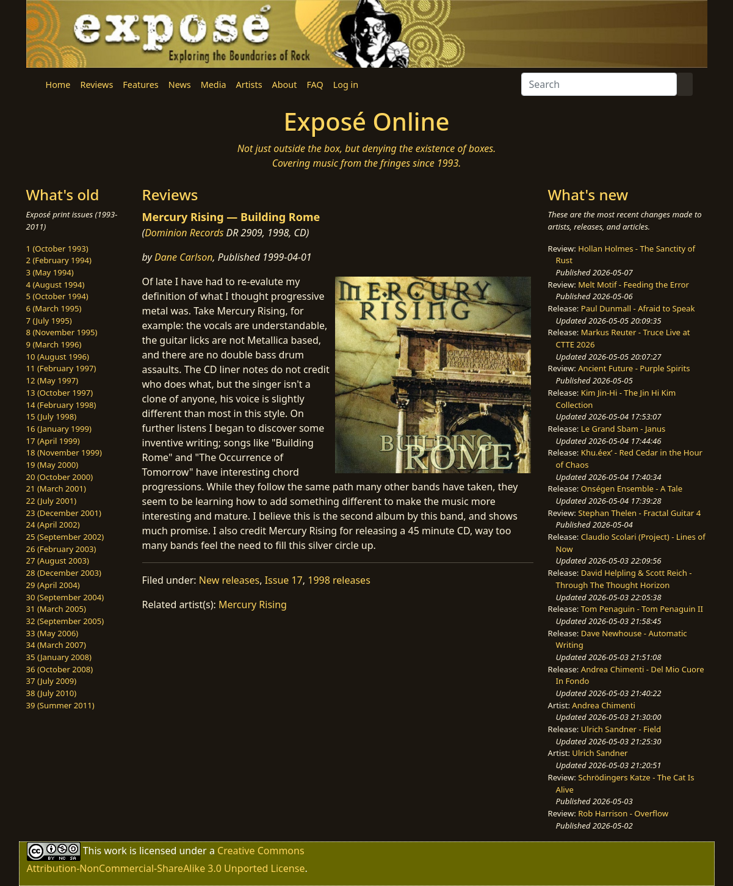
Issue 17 (284, 580)
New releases (229, 580)
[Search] (599, 84)
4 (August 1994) (55, 284)
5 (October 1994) (57, 296)
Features (140, 84)
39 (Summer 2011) (60, 705)
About (284, 84)
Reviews (96, 84)
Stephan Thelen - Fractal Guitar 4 (639, 512)
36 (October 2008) (59, 669)
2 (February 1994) (59, 260)
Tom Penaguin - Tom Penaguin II (642, 608)
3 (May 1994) (50, 272)
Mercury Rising (252, 604)
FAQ (314, 84)
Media (213, 84)
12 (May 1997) (52, 380)
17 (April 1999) (53, 440)
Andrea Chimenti (603, 705)
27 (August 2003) (57, 560)
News (179, 84)
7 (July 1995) (49, 320)
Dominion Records (184, 232)
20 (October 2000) (59, 476)
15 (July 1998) (51, 416)
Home (58, 84)
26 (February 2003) (61, 548)
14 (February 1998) (61, 404)
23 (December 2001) (63, 512)
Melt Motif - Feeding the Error (633, 284)
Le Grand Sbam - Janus (623, 428)
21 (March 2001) (56, 488)
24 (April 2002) (53, 524)
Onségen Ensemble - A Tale (631, 488)
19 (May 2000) (52, 464)
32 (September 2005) (65, 620)
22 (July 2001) (51, 500)
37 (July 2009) (51, 680)
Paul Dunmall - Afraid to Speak (638, 308)
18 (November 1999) (64, 452)
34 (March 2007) (56, 644)
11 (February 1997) (61, 368)
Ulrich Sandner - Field (621, 729)
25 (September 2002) (65, 536)
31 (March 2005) (56, 608)
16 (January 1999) (59, 428)
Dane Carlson (183, 257)
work (115, 850)
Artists (249, 84)
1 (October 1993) (57, 248)
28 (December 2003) (63, 572)
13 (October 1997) (59, 392)
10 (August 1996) (57, 356)
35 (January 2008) (59, 657)
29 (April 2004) (53, 584)
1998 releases (339, 580)
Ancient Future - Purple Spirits (634, 368)
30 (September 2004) (65, 597)
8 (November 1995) (62, 332)
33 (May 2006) (52, 633)
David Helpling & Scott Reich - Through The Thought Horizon (624, 578)
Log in (345, 84)
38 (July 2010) (51, 693)
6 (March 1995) (54, 308)
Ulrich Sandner (599, 752)
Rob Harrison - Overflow (623, 813)
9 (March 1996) (54, 344)
